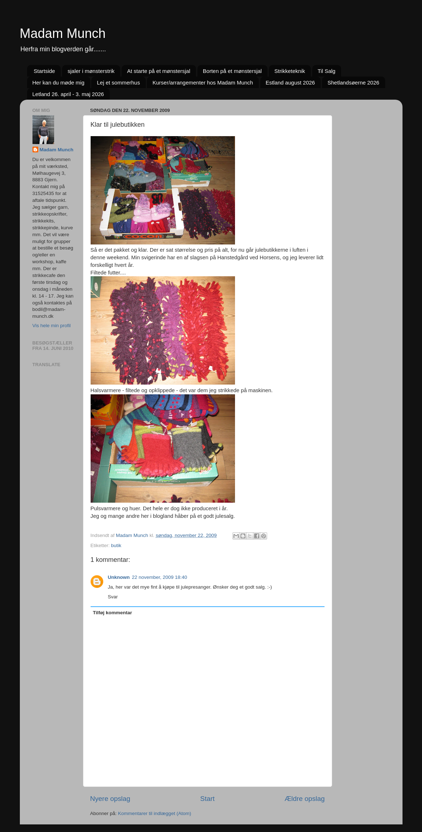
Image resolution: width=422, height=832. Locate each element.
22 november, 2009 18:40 (159, 577)
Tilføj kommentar (112, 612)
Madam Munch (63, 33)
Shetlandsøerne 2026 (353, 82)
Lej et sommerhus (118, 82)
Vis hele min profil (51, 325)
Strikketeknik (289, 71)
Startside (44, 71)
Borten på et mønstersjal (232, 71)
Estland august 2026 (290, 82)
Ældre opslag (304, 798)
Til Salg (326, 71)
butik (116, 545)
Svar (113, 596)
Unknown (119, 577)
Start (207, 798)
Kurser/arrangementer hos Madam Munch (202, 82)
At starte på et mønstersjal (158, 71)
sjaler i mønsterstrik (91, 71)
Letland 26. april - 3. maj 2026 (68, 94)
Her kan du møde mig (58, 82)
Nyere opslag (110, 798)
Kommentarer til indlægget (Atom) (154, 813)
